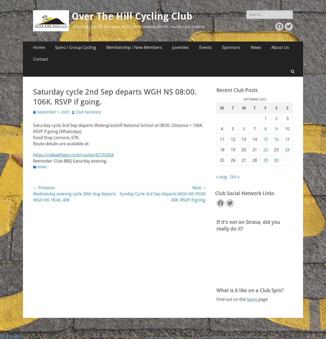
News (256, 47)
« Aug (221, 177)
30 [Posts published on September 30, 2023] (276, 160)
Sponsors (231, 47)
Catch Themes (231, 325)
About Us (280, 47)
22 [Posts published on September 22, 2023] (265, 150)
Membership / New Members (134, 47)
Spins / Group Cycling (75, 47)
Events (205, 47)
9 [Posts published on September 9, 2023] (276, 129)
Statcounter (11, 336)
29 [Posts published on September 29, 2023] (265, 160)
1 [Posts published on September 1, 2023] (265, 118)
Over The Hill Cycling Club (132, 16)
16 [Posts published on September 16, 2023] (276, 139)
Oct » (235, 177)
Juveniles (180, 47)
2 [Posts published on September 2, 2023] (276, 118)
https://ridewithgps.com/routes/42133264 (73, 155)
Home (39, 47)
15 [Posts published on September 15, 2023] (265, 139)
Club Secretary (88, 112)
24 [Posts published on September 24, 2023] (287, 150)
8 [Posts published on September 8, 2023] (265, 129)
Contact (40, 59)
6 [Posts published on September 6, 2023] (244, 129)
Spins (252, 299)
